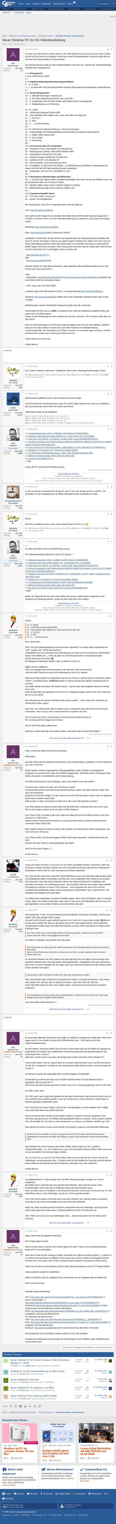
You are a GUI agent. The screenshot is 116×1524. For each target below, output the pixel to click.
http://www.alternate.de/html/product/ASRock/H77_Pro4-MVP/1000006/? (68, 1305)
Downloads (46, 3)
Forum (70, 3)
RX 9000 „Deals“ (39, 9)
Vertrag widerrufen (39, 1515)
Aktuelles (6, 12)
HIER (27, 667)
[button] (11, 13)
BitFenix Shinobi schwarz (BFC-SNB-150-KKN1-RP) (51, 456)
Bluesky (34, 1493)
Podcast (6, 9)
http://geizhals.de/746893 (47, 227)
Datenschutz (83, 1515)
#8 (111, 616)
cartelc (12, 1390)
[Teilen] (107, 49)
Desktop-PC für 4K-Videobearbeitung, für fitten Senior (37, 1371)
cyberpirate (103, 1381)
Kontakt (16, 1515)
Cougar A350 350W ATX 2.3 (40, 458)
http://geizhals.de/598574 (41, 232)
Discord (20, 1493)
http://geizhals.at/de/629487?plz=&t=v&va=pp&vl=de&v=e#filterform (68, 277)
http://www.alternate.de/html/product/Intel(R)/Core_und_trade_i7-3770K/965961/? (61, 1302)
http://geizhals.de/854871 (92, 291)
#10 (111, 860)
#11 (111, 910)
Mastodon (96, 1493)
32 (6, 1458)
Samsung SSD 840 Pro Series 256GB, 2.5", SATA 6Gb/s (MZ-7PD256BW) (61, 436)
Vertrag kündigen (56, 1515)
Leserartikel (19, 12)
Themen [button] (35, 3)
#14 (111, 1231)
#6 (111, 514)
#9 (111, 746)
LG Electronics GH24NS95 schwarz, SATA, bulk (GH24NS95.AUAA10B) (60, 453)
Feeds (8, 1493)
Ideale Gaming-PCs (57, 9)
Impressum (6, 1515)
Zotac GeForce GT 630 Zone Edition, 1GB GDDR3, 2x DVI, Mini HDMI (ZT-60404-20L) (67, 447)
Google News (64, 1493)
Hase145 (13, 1399)
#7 (111, 541)
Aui (6, 44)
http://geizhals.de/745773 (37, 255)
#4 (111, 429)
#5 (111, 487)
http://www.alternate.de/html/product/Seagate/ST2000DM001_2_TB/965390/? (65, 1319)
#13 (111, 1175)
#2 (111, 366)
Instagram (81, 1493)
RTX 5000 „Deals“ (21, 9)
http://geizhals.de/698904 (45, 297)
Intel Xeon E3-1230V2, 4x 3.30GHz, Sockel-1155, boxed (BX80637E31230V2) (63, 439)
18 (44, 1460)
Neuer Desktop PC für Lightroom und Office (32, 1387)
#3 (111, 394)
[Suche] (113, 3)
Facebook (47, 1493)
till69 (105, 1362)
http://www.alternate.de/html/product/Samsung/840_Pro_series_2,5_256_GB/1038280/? (69, 1322)
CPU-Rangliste (91, 9)
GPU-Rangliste (75, 9)
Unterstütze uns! (108, 9)
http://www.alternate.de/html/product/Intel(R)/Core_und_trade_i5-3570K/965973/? (66, 1297)
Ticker (21, 3)
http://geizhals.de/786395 (41, 210)
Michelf (13, 1374)
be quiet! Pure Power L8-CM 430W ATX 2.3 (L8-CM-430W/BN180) (58, 588)
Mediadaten (25, 1515)
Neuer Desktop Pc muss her (24, 1379)
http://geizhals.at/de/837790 (38, 260)
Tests (28, 3)
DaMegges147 (15, 1366)
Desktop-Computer (37, 1374)
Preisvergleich (59, 3)
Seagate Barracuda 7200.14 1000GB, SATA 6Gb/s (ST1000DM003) (58, 560)
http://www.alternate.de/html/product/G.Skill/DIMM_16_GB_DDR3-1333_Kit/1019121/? (69, 1311)
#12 (111, 1033)
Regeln (29, 12)
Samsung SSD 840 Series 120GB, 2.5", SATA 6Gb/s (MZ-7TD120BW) (59, 563)
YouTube (9, 1498)
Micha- (104, 1389)
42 (83, 1458)
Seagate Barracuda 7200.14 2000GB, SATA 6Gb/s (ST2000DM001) (58, 433)
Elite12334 (14, 1382)
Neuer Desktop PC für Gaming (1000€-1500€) (33, 1396)
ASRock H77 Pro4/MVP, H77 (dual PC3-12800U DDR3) (53, 450)
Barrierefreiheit (70, 1515)
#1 (111, 49)
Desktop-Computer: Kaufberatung (48, 1366)
